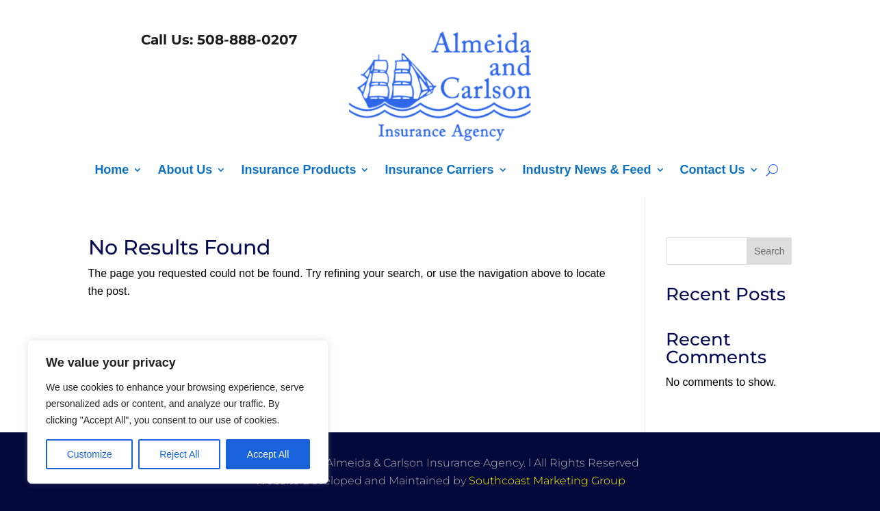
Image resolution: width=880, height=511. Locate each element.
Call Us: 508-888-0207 (217, 39)
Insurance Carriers (439, 170)
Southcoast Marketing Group (547, 480)
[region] (177, 412)
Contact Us (712, 170)
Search (769, 251)
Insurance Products (298, 170)
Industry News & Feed (587, 170)
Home (111, 170)
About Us (184, 170)
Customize (89, 454)
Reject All (179, 454)
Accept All (268, 454)
